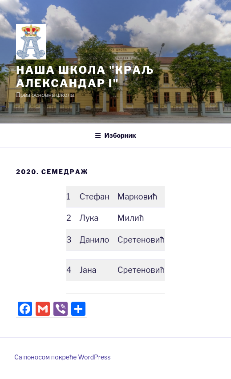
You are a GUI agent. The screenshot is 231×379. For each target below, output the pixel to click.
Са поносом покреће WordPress (62, 357)
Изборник (115, 135)
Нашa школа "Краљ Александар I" (85, 77)
